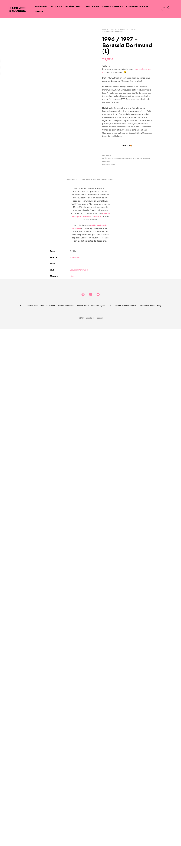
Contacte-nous (32, 822)
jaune (113, 164)
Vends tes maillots (47, 822)
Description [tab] (71, 696)
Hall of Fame (92, 6)
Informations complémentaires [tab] (97, 696)
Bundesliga (124, 29)
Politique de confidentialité (125, 822)
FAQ (21, 822)
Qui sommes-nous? (147, 822)
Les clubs (114, 29)
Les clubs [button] (56, 6)
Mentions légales (98, 822)
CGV (109, 822)
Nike (72, 793)
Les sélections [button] (74, 6)
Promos (39, 11)
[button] (163, 7)
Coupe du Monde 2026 (137, 6)
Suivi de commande (66, 822)
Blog (159, 822)
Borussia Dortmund (79, 786)
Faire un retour (83, 822)
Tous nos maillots (113, 6)
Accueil (105, 29)
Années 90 (75, 774)
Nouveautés (41, 6)
